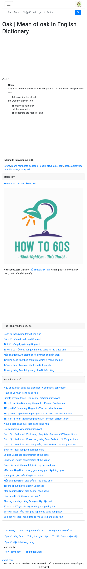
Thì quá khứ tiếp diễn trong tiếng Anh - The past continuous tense (38, 413)
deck (66, 166)
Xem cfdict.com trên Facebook (20, 183)
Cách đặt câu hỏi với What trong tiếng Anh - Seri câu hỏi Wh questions (40, 434)
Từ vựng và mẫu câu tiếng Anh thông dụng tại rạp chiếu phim (35, 349)
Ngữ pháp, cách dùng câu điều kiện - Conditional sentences (35, 387)
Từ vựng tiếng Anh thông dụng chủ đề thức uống (29, 370)
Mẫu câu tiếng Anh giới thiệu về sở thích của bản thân (31, 354)
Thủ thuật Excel (34, 551)
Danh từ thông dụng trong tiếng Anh (22, 334)
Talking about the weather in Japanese (24, 485)
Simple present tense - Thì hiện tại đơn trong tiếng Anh (32, 398)
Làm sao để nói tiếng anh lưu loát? (22, 496)
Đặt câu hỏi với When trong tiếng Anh (23, 429)
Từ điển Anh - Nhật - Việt (65, 536)
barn (61, 166)
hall (28, 169)
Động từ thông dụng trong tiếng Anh (22, 339)
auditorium (76, 166)
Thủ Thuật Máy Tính (39, 269)
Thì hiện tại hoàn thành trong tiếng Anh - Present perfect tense (36, 418)
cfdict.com (7, 560)
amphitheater (11, 169)
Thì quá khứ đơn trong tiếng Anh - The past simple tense (33, 408)
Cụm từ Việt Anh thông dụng (19, 542)
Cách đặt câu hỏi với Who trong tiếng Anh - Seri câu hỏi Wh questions (40, 444)
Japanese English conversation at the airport (27, 460)
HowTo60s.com (13, 551)
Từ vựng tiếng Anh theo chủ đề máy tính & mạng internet (33, 360)
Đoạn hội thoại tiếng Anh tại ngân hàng (24, 449)
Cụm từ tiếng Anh (14, 536)
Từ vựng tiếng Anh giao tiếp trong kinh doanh (27, 365)
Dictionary (10, 530)
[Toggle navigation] (9, 4)
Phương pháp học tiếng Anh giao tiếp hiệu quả (28, 501)
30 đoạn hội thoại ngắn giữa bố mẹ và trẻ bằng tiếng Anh (33, 516)
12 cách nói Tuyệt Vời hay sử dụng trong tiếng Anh (30, 506)
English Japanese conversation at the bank (26, 454)
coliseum (34, 166)
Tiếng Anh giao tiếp (38, 536)
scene (22, 169)
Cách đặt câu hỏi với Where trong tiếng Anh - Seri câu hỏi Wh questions (41, 439)
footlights (23, 166)
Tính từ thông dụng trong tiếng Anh (22, 344)
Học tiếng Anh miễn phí (32, 530)
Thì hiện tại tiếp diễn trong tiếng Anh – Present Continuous (34, 403)
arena (7, 166)
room (14, 166)
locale (43, 166)
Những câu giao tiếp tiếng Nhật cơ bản (24, 475)
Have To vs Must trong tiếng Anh (21, 392)
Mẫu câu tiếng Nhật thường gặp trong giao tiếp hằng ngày (34, 470)
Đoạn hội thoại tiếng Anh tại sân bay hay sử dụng (29, 465)
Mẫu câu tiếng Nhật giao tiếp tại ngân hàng (26, 491)
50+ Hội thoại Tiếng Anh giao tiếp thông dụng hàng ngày (33, 511)
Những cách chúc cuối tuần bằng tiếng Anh (26, 423)
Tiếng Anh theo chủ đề (60, 530)
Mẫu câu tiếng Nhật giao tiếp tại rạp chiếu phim (28, 480)
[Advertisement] (43, 56)
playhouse (52, 166)
